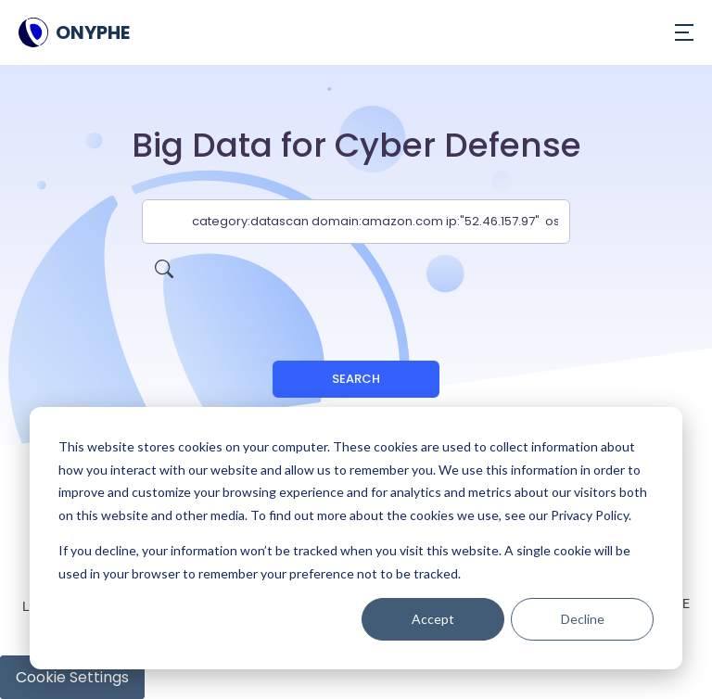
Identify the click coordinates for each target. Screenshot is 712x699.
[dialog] (356, 538)
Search (356, 379)
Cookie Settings (72, 677)
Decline (582, 619)
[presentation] (356, 280)
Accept (433, 619)
